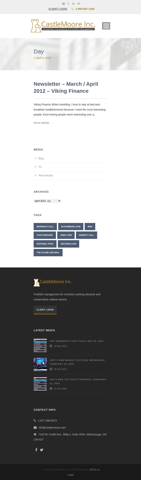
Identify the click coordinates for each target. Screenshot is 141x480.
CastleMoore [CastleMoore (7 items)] (45, 235)
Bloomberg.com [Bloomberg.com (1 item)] (70, 226)
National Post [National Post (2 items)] (45, 244)
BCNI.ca (95, 469)
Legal (70, 474)
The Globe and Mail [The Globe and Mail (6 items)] (48, 252)
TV (40, 166)
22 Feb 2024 (60, 388)
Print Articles (45, 175)
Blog (41, 158)
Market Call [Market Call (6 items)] (86, 235)
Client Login (45, 310)
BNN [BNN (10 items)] (90, 226)
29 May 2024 (60, 346)
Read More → (43, 123)
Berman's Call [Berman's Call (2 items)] (45, 226)
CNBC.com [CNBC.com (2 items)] (66, 235)
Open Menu (106, 26)
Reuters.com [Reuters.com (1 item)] (68, 244)
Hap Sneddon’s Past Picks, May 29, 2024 (76, 341)
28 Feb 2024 (60, 369)
